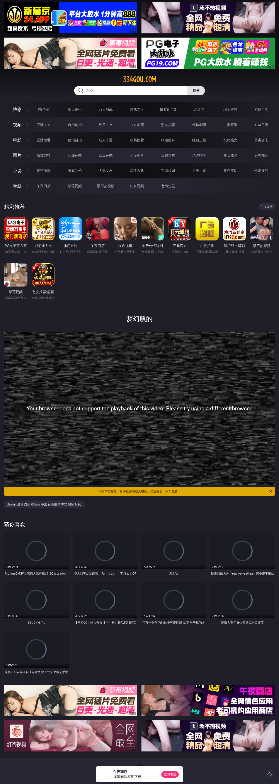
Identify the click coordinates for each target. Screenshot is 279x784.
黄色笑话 (230, 170)
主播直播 (230, 124)
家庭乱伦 (75, 170)
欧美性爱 (137, 140)
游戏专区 (137, 109)
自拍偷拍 (75, 124)
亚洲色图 (75, 155)
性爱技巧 (261, 170)
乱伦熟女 (230, 140)
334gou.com (139, 79)
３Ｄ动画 (137, 124)
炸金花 (199, 109)
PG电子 (43, 109)
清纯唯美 (199, 155)
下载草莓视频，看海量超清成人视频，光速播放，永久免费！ (185, 491)
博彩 (17, 109)
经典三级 (199, 140)
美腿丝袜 (168, 155)
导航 (17, 186)
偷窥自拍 (44, 155)
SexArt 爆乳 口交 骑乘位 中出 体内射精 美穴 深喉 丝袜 (44, 504)
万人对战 (106, 109)
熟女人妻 (168, 124)
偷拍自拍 (75, 140)
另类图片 (261, 155)
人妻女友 (106, 170)
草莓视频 (75, 185)
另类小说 (199, 170)
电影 (17, 140)
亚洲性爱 (44, 140)
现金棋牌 (230, 109)
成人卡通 (106, 140)
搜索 (196, 90)
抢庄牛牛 (261, 109)
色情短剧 (168, 185)
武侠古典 (137, 170)
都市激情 (44, 170)
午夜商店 (44, 185)
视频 (17, 125)
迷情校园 (168, 170)
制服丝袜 (168, 140)
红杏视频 (137, 185)
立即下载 (170, 774)
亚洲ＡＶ (44, 124)
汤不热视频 (105, 185)
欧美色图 (106, 155)
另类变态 (261, 140)
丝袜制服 (199, 124)
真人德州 (75, 109)
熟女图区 (230, 155)
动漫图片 (137, 155)
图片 (17, 155)
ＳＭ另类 (261, 124)
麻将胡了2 (168, 109)
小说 (17, 170)
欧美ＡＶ (106, 124)
